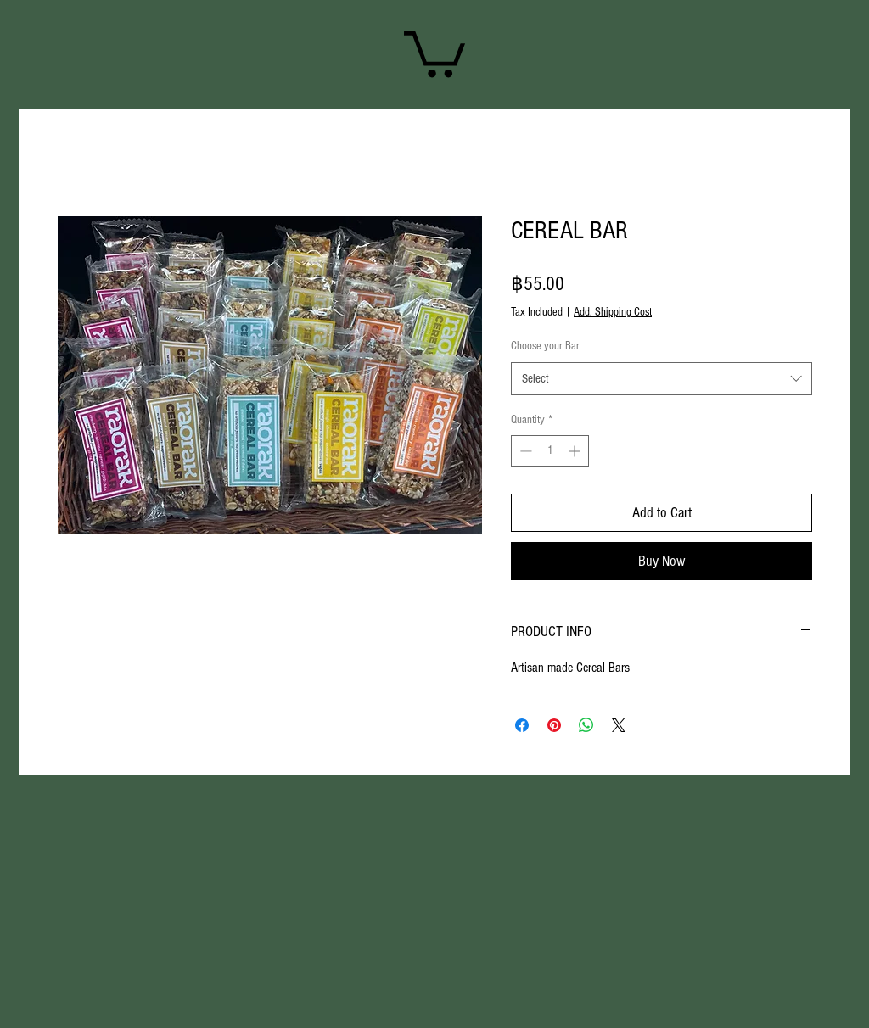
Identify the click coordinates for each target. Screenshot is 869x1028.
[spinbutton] (550, 451)
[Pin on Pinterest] (554, 725)
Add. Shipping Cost (613, 312)
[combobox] (661, 378)
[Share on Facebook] (522, 725)
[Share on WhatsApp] (586, 725)
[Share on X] (618, 725)
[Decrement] (524, 451)
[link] (434, 51)
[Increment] (575, 451)
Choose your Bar (545, 346)
